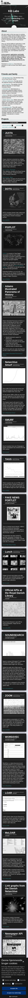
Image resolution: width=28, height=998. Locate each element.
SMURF (9, 420)
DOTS (8, 189)
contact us (10, 63)
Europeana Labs (7, 107)
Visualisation (7, 125)
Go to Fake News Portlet (9, 544)
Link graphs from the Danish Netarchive (15, 888)
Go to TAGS (6, 490)
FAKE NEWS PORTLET (12, 499)
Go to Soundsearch (8, 688)
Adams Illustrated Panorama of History (12, 290)
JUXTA (9, 133)
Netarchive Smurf (11, 363)
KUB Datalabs (6, 84)
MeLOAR (10, 832)
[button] (14, 996)
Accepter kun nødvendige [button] (14, 993)
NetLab (5, 95)
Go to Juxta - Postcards (9, 169)
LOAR (8, 793)
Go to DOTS (6, 220)
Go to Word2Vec (7, 785)
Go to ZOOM (6, 730)
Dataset (19, 125)
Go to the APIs (6, 628)
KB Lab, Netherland (8, 81)
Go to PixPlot (6, 279)
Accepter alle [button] (14, 988)
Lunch (8, 551)
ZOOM (8, 695)
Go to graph (6, 926)
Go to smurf (6, 452)
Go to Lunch (6, 583)
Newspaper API (14, 933)
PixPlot (4, 253)
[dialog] (14, 978)
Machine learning (9, 127)
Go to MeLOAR (7, 878)
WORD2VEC (12, 737)
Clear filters (14, 122)
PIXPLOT (10, 227)
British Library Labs (8, 99)
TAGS (8, 459)
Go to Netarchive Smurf (9, 412)
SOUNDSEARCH (14, 635)
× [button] (23, 962)
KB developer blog (8, 77)
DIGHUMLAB (6, 89)
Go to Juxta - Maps (8, 177)
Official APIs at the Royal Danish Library (15, 593)
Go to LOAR (6, 825)
